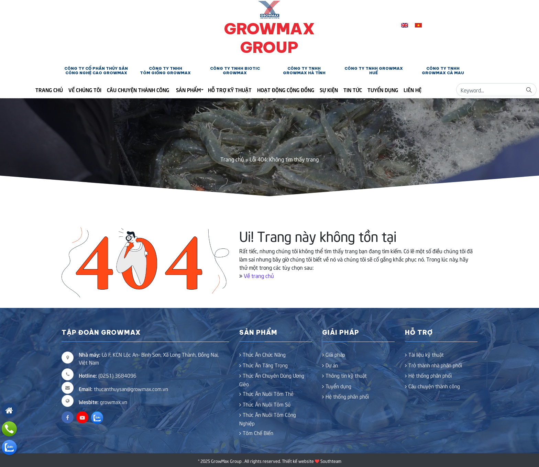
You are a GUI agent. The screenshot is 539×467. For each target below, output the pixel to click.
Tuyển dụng (382, 89)
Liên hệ (412, 89)
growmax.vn (113, 401)
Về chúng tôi (84, 89)
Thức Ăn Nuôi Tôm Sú (266, 404)
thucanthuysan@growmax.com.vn (123, 388)
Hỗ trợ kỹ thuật (230, 89)
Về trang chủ (259, 275)
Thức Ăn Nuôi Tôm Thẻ (268, 393)
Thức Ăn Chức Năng (264, 354)
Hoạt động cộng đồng (285, 89)
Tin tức (352, 89)
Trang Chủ (49, 89)
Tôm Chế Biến (258, 432)
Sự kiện (329, 89)
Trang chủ (232, 159)
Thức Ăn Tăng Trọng (265, 365)
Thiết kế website (298, 461)
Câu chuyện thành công (138, 89)
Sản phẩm (188, 89)
